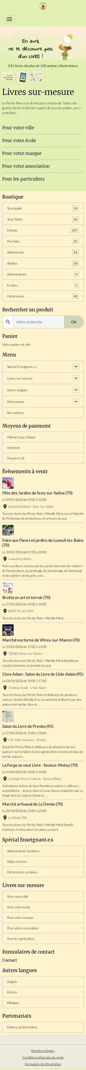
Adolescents (43, 252)
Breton (12, 992)
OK (74, 322)
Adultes (43, 263)
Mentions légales (43, 1051)
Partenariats (43, 296)
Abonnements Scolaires (23, 851)
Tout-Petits (43, 219)
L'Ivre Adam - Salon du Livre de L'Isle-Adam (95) (42, 674)
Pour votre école (19, 140)
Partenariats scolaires (22, 872)
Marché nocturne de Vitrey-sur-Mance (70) (41, 640)
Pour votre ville (18, 127)
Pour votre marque (21, 153)
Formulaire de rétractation (43, 1064)
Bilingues (13, 1003)
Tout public (43, 208)
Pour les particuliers (23, 179)
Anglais (12, 982)
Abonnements (43, 274)
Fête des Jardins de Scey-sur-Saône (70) (37, 493)
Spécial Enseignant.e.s (22, 367)
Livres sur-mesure (20, 378)
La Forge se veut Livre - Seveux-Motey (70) (40, 765)
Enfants (43, 230)
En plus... (43, 285)
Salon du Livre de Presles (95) (28, 726)
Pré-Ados (43, 241)
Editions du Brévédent (22, 1027)
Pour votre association (26, 166)
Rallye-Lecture (17, 861)
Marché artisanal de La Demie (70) (32, 804)
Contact (9, 960)
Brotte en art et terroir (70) (26, 597)
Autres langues (17, 390)
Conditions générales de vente (43, 1057)
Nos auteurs (15, 413)
